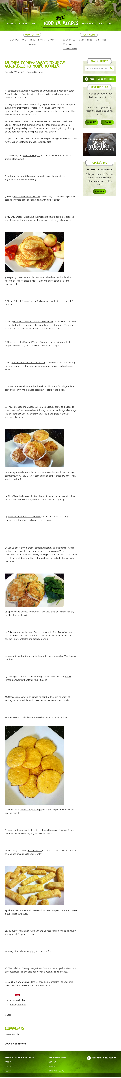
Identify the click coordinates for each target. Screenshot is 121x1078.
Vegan (67, 45)
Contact (9, 1067)
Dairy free (69, 41)
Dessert (42, 41)
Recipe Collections (36, 73)
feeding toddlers (18, 1005)
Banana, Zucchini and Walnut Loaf (28, 363)
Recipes (13, 24)
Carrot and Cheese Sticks (32, 911)
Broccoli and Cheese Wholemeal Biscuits (34, 407)
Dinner (33, 41)
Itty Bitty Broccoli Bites (18, 217)
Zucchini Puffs (26, 718)
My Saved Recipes (57, 1071)
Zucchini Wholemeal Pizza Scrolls (24, 517)
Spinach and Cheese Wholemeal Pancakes (29, 612)
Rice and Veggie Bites (34, 342)
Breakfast (14, 41)
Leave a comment (15, 1044)
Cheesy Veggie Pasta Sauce (35, 969)
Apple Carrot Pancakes (39, 278)
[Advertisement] (48, 81)
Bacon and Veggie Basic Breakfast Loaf (53, 633)
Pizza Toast (13, 497)
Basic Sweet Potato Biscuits (26, 197)
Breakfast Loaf (35, 851)
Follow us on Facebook (101, 1058)
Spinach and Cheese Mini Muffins (47, 931)
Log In (52, 1067)
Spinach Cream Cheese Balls (28, 302)
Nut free (101, 41)
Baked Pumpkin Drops (31, 810)
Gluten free (85, 41)
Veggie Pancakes (16, 952)
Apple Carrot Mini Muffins (39, 473)
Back (8, 1015)
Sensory (24, 24)
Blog (101, 24)
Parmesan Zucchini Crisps (60, 830)
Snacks (51, 41)
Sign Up (52, 1063)
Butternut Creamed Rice (19, 176)
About (109, 24)
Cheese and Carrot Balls (57, 701)
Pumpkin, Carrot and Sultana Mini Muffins (33, 322)
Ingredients (89, 24)
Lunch (24, 41)
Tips (34, 24)
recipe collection (18, 1001)
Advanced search (70, 49)
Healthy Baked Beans (54, 548)
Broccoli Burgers (31, 156)
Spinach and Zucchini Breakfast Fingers (50, 387)
